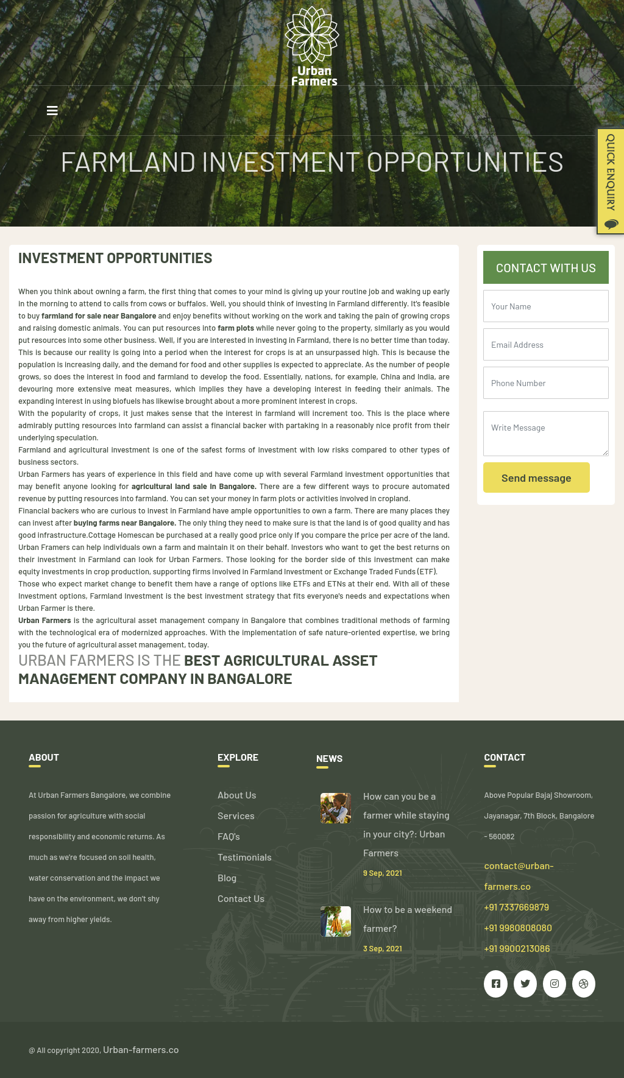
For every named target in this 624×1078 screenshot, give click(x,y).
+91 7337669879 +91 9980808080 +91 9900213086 (518, 927)
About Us (237, 794)
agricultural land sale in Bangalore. (194, 486)
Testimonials (245, 856)
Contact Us (241, 898)
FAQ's (229, 836)
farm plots (236, 328)
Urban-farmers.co (141, 1049)
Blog (227, 877)
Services (236, 815)
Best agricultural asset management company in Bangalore (198, 668)
